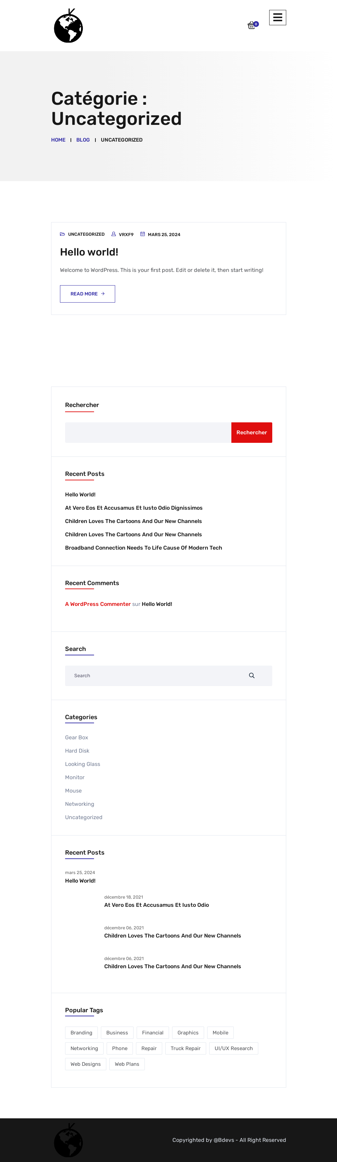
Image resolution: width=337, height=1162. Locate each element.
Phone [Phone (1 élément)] (119, 1048)
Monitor (75, 777)
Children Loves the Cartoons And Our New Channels (133, 521)
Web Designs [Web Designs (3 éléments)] (86, 1064)
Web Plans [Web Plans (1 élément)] (127, 1064)
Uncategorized (86, 234)
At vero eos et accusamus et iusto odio (156, 905)
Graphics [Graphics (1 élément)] (188, 1033)
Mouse (73, 790)
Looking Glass (82, 764)
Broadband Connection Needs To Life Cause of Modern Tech (143, 547)
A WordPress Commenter (98, 604)
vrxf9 (126, 234)
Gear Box (76, 737)
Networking (79, 804)
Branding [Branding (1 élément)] (81, 1033)
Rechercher (82, 405)
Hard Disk (77, 750)
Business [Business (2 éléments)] (117, 1033)
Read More (84, 294)
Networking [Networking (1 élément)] (84, 1048)
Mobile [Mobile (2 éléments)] (220, 1033)
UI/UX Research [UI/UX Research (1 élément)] (234, 1048)
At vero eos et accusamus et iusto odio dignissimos (134, 507)
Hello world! (90, 251)
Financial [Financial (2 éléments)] (153, 1033)
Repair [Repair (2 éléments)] (149, 1048)
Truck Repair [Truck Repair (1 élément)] (186, 1048)
